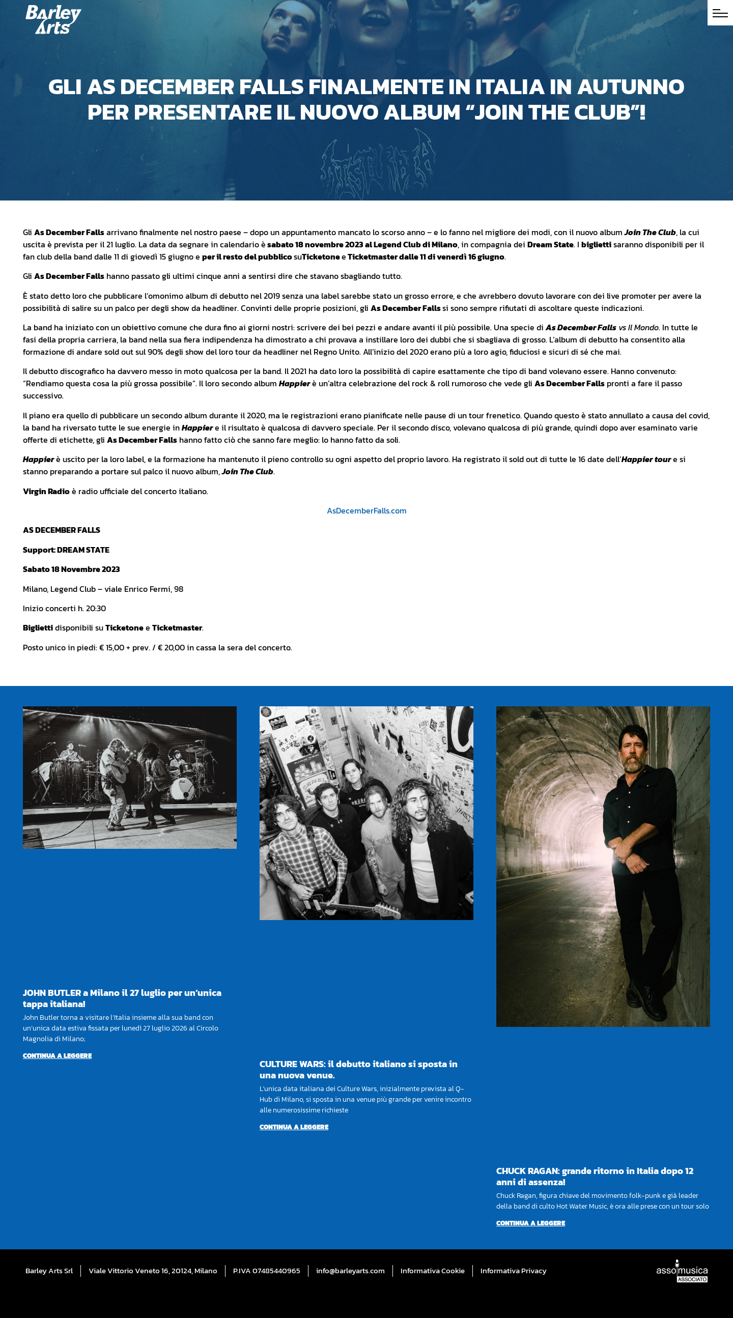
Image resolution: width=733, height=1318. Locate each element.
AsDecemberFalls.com (367, 510)
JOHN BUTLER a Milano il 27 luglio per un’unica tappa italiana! (122, 998)
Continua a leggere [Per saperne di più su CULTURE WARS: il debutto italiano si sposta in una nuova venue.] (294, 1127)
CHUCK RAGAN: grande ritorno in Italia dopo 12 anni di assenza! (594, 1176)
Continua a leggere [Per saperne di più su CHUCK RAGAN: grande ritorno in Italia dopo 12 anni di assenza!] (530, 1223)
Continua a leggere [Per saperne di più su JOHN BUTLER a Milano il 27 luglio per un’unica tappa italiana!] (57, 1056)
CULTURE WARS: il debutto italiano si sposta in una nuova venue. (359, 1069)
